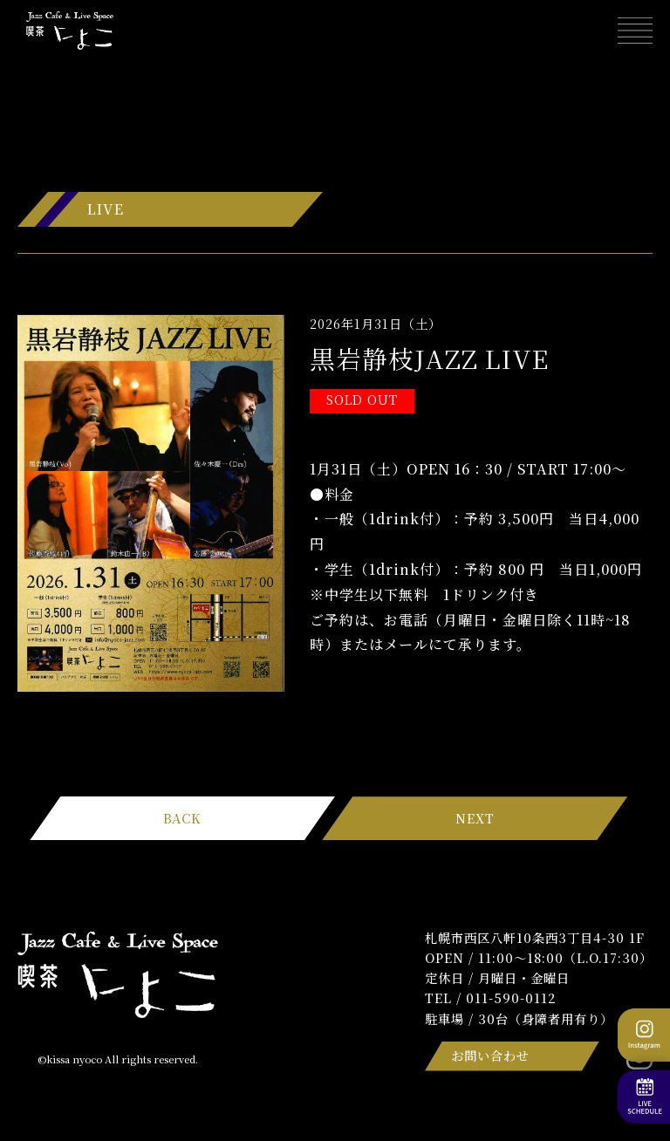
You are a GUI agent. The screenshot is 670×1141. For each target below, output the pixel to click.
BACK (182, 818)
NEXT (475, 818)
